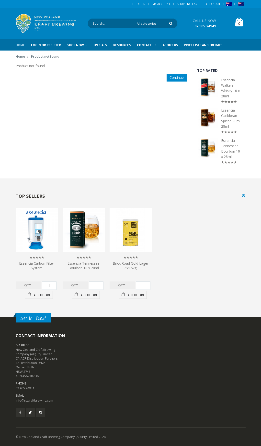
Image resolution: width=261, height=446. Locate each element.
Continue (177, 77)
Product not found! (45, 56)
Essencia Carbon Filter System (36, 265)
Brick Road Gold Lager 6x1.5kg (130, 265)
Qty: (28, 285)
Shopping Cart (188, 4)
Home (20, 56)
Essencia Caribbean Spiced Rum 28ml (230, 118)
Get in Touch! (33, 318)
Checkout (213, 4)
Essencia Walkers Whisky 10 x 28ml (230, 88)
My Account (161, 4)
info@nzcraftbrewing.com (34, 400)
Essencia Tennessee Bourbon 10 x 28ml (230, 148)
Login (141, 4)
